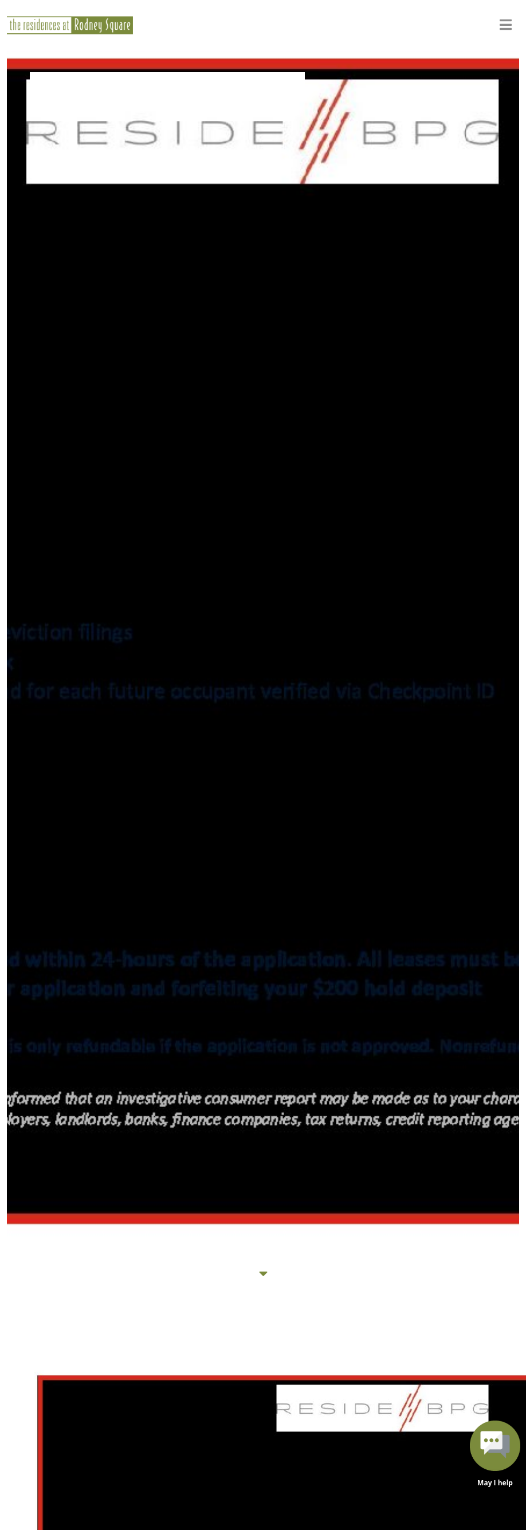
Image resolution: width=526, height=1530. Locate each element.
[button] (495, 1455)
